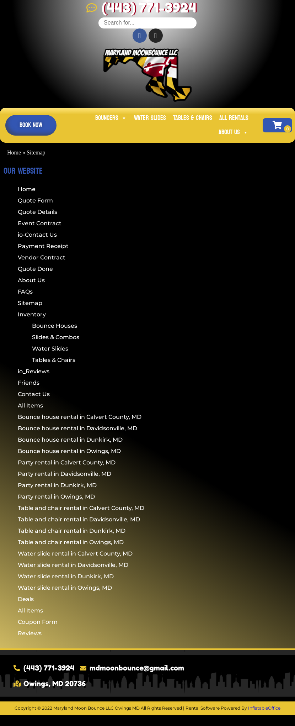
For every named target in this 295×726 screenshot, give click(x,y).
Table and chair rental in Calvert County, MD (81, 508)
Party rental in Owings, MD (56, 496)
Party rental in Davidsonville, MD (64, 473)
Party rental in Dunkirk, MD (57, 485)
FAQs (25, 291)
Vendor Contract (41, 257)
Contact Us (34, 394)
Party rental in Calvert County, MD (67, 462)
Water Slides (150, 118)
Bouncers (111, 118)
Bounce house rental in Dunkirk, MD (70, 439)
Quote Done (35, 268)
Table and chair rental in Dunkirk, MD (71, 530)
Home (14, 152)
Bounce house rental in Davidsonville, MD (77, 428)
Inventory (32, 314)
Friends (28, 382)
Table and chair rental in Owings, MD (71, 542)
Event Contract (39, 223)
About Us (233, 132)
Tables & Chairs (192, 118)
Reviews (30, 633)
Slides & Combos (55, 337)
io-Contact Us (37, 234)
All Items (30, 405)
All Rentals (233, 118)
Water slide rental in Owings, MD (65, 587)
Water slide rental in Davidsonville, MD (73, 565)
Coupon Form (38, 622)
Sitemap (30, 303)
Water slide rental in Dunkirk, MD (66, 576)
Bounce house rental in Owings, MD (69, 451)
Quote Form (35, 200)
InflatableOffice (264, 708)
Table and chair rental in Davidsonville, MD (79, 519)
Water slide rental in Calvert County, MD (75, 553)
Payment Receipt (43, 246)
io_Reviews (33, 371)
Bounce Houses (54, 325)
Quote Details (37, 212)
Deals (26, 599)
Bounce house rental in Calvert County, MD (79, 417)
